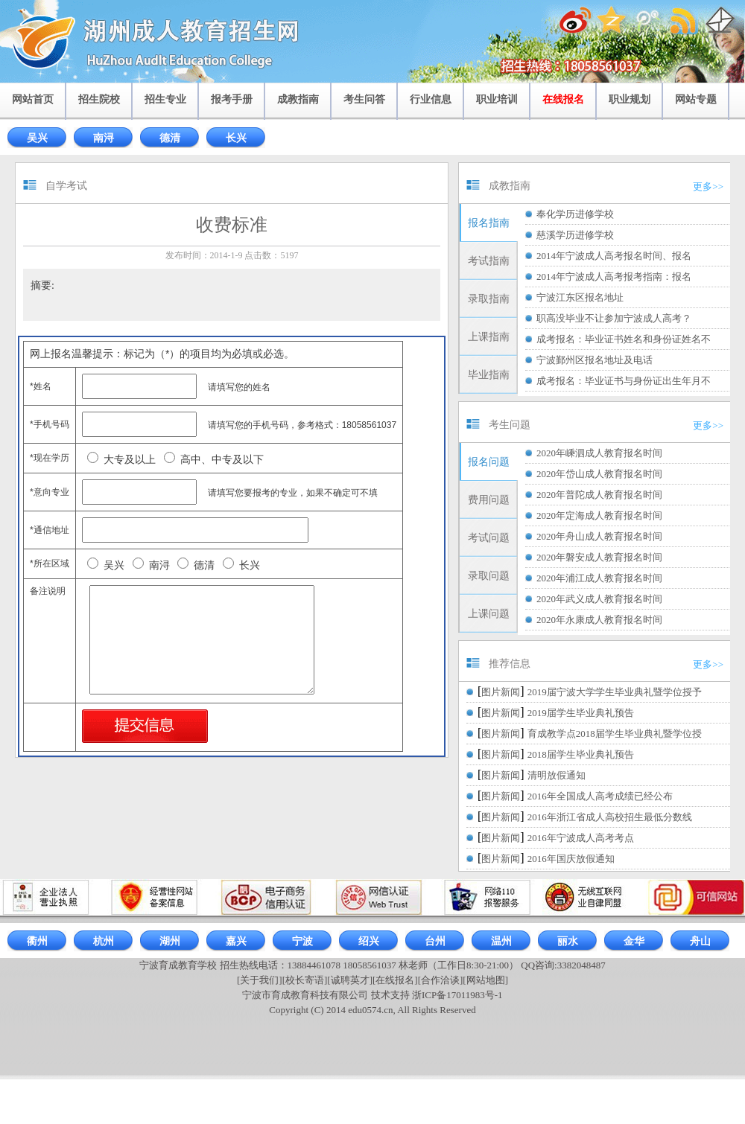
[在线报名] (395, 980)
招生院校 (99, 99)
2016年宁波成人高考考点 (580, 837)
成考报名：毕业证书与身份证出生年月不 (623, 380)
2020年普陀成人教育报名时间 (599, 494)
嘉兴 (236, 941)
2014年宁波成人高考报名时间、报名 (613, 255)
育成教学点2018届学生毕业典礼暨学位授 (614, 733)
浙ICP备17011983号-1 (457, 994)
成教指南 (298, 99)
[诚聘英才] (349, 980)
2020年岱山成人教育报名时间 (599, 473)
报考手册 (232, 99)
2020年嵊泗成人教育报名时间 (599, 453)
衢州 (37, 941)
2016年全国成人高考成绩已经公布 (600, 796)
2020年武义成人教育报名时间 (599, 598)
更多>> (708, 186)
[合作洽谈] (440, 980)
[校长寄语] (305, 980)
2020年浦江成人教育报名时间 (599, 578)
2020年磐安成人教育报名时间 (599, 557)
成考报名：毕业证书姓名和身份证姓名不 (623, 339)
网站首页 (33, 99)
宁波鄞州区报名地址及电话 (594, 359)
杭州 (103, 941)
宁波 (302, 941)
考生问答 (364, 99)
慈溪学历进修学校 (575, 234)
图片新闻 (500, 691)
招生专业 (165, 99)
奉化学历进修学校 (575, 214)
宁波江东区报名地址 (580, 297)
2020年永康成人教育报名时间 (599, 619)
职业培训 (497, 99)
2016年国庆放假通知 (571, 858)
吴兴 (37, 138)
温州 (501, 941)
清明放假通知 (556, 775)
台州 (435, 941)
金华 (634, 941)
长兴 (236, 138)
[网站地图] (485, 980)
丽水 (567, 941)
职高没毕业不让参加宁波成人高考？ (613, 318)
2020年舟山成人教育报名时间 (599, 536)
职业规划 (629, 99)
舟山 (700, 941)
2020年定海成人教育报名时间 (599, 515)
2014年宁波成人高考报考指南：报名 (613, 276)
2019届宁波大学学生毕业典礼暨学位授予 (614, 691)
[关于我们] (259, 980)
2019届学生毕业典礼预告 (580, 712)
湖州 (169, 941)
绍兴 (368, 941)
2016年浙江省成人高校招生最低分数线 (609, 817)
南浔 (103, 138)
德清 (169, 138)
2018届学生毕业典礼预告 (580, 754)
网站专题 (696, 99)
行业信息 (430, 99)
